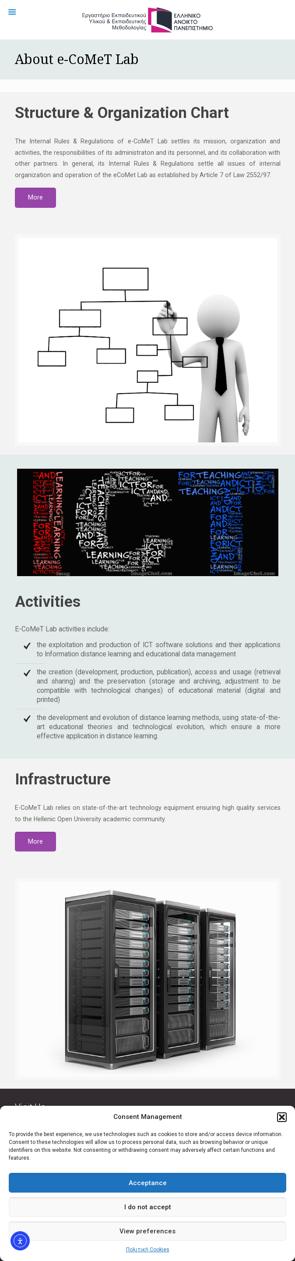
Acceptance (148, 1183)
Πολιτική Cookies (147, 1250)
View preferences (147, 1231)
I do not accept (147, 1207)
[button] (281, 1117)
